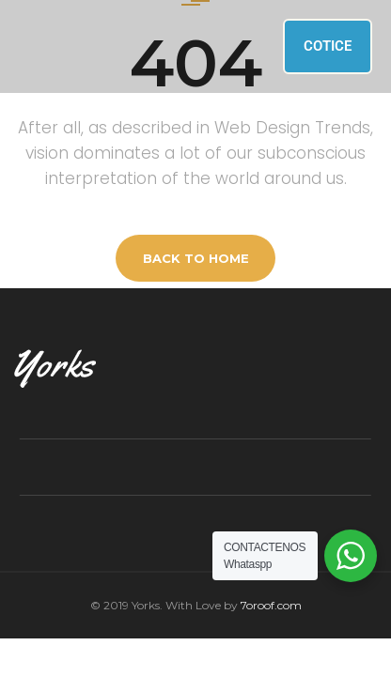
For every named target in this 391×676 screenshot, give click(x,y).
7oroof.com (271, 605)
